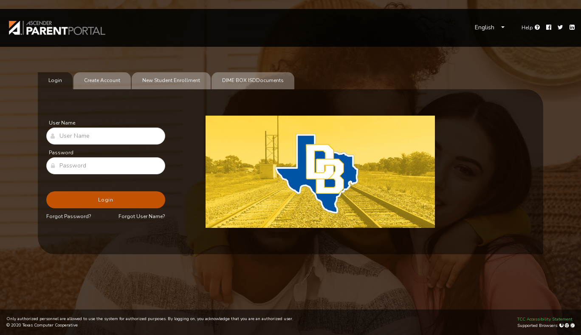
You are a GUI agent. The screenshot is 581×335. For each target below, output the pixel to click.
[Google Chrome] (567, 326)
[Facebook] (548, 27)
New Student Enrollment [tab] (171, 80)
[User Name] (105, 136)
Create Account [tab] (102, 80)
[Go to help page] (531, 27)
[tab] (253, 80)
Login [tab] (55, 80)
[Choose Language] (489, 27)
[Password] (105, 165)
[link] (57, 27)
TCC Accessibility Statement (545, 319)
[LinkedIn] (572, 27)
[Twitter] (560, 27)
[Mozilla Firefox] (562, 326)
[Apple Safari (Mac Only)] (572, 326)
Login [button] (106, 199)
